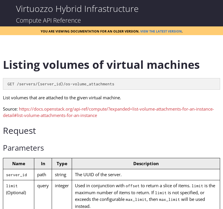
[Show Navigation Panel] (8, 8)
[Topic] (111, 128)
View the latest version (161, 31)
